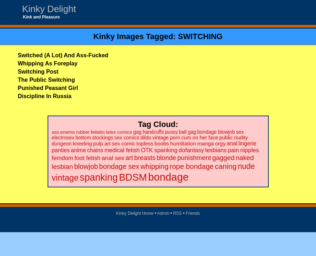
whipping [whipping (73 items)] (155, 166)
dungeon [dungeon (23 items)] (62, 143)
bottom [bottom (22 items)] (83, 137)
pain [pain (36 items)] (233, 150)
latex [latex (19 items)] (111, 132)
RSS (177, 213)
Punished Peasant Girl (48, 88)
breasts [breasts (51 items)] (145, 157)
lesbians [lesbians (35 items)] (216, 150)
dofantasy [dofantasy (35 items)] (191, 150)
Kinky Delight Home (134, 213)
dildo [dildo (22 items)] (146, 137)
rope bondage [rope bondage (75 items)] (192, 166)
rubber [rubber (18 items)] (83, 132)
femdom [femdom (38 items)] (62, 158)
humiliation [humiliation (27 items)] (183, 143)
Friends (193, 213)
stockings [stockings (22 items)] (102, 137)
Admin (163, 213)
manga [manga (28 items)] (205, 143)
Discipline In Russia (44, 96)
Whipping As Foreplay (47, 63)
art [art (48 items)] (129, 157)
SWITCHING (200, 36)
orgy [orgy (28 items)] (220, 143)
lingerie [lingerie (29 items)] (247, 143)
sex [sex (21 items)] (240, 132)
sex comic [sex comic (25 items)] (123, 143)
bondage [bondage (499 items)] (168, 177)
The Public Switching (46, 80)
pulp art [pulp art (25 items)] (101, 143)
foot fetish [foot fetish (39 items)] (87, 158)
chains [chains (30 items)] (95, 150)
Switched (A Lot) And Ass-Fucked (63, 55)
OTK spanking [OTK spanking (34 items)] (159, 150)
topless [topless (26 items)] (144, 143)
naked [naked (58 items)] (245, 157)
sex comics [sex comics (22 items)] (126, 137)
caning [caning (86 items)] (225, 166)
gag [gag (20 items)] (138, 132)
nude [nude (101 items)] (246, 166)
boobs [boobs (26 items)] (161, 143)
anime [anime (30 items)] (78, 150)
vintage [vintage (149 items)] (65, 177)
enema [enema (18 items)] (67, 132)
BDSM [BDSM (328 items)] (133, 177)
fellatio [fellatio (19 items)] (98, 132)
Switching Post (38, 72)
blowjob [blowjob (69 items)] (86, 166)
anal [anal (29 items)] (232, 143)
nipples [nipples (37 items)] (249, 150)
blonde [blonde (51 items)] (166, 157)
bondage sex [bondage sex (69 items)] (119, 166)
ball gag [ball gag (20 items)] (187, 132)
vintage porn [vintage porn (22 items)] (166, 137)
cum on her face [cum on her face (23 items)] (199, 137)
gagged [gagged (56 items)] (223, 157)
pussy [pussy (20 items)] (171, 132)
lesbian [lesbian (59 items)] (62, 166)
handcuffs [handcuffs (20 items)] (153, 132)
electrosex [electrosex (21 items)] (63, 137)
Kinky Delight (49, 9)
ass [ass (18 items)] (55, 132)
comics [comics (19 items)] (124, 132)
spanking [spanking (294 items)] (99, 177)
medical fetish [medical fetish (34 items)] (122, 150)
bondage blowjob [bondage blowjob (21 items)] (216, 132)
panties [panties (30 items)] (61, 150)
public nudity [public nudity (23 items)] (233, 137)
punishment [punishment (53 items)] (194, 157)
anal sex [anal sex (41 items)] (113, 157)
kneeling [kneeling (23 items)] (82, 143)
